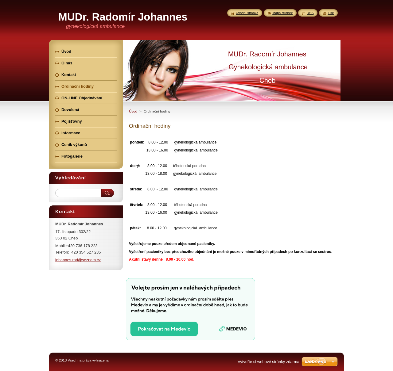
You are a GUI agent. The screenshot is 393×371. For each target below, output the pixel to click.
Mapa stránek (282, 13)
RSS (310, 13)
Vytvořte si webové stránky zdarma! (269, 361)
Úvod (133, 111)
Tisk (331, 13)
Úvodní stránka (247, 13)
